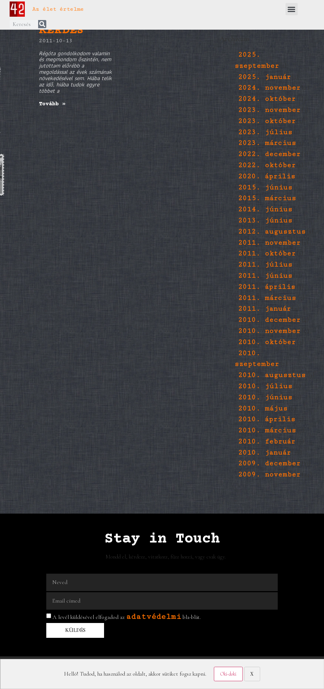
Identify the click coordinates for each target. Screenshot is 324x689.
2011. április (266, 287)
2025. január (264, 77)
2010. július (265, 386)
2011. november (269, 243)
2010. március (267, 430)
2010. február (266, 441)
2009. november (269, 474)
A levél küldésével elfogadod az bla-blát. (127, 617)
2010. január (264, 452)
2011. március (267, 298)
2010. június (265, 397)
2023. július (265, 132)
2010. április (266, 419)
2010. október (266, 342)
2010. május (262, 408)
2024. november (269, 88)
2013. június (265, 220)
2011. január (264, 309)
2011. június (265, 276)
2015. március (267, 198)
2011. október (266, 253)
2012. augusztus (271, 231)
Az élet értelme (58, 9)
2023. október (266, 121)
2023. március (267, 143)
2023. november (269, 110)
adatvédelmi (153, 616)
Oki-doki (228, 674)
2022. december (269, 154)
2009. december (269, 463)
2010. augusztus (271, 375)
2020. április (266, 176)
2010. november (269, 331)
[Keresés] (42, 24)
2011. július (265, 264)
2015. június (265, 187)
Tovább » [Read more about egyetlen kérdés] (52, 104)
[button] (291, 9)
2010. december (269, 320)
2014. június (265, 209)
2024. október (266, 99)
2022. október (266, 165)
